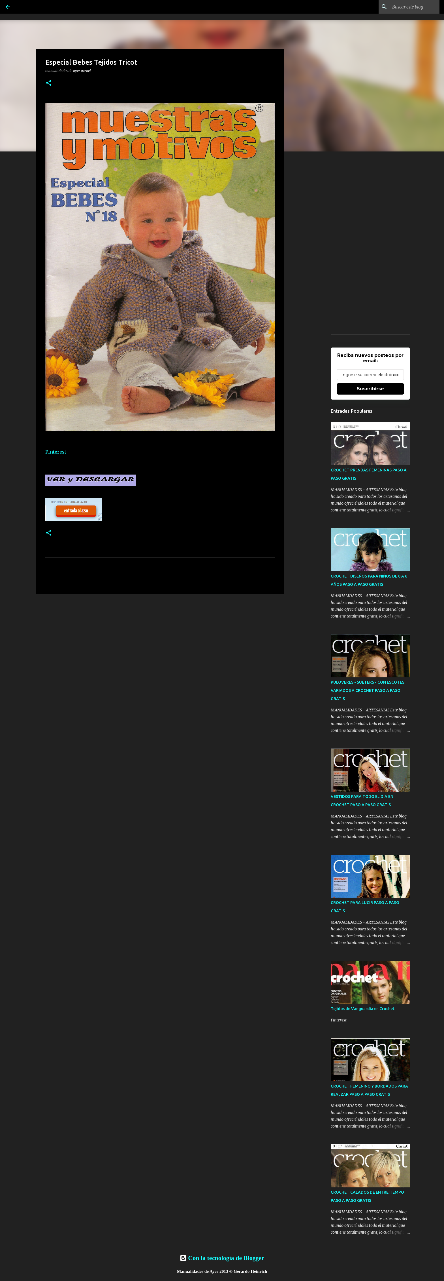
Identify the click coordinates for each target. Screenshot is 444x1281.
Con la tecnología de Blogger (222, 1257)
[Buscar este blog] (409, 7)
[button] (48, 83)
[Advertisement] (160, 642)
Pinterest (55, 452)
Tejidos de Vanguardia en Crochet (362, 1008)
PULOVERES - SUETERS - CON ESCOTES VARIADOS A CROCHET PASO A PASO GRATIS (367, 690)
